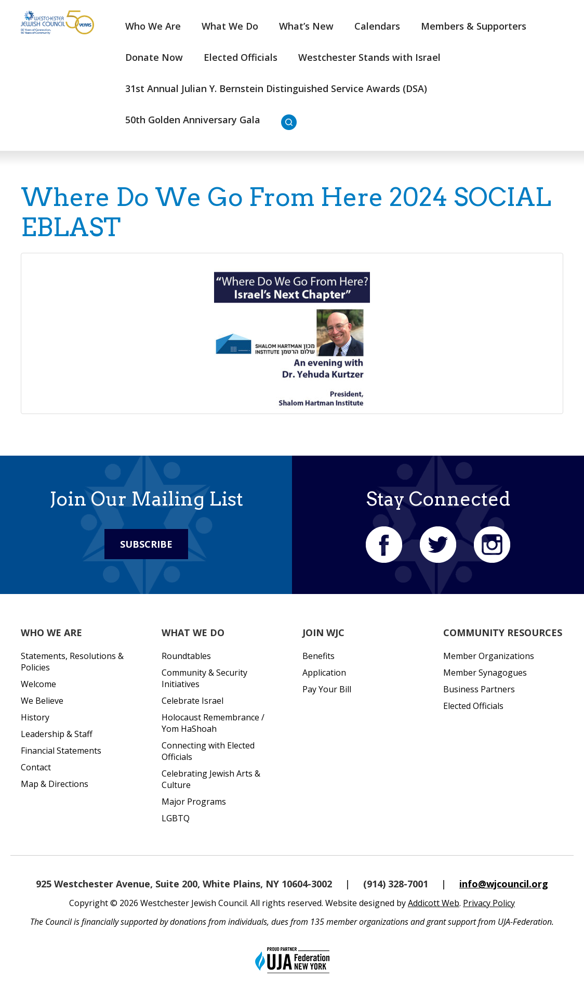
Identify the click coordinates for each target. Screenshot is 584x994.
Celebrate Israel (192, 700)
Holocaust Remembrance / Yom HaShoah (213, 723)
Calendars (377, 26)
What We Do (230, 26)
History (35, 717)
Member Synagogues (485, 672)
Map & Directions (54, 784)
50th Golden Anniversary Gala (192, 119)
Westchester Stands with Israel (369, 57)
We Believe (42, 700)
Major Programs (194, 801)
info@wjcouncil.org (503, 883)
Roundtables (186, 656)
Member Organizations (488, 656)
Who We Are (153, 26)
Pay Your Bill (326, 689)
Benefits (318, 656)
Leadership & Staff (56, 734)
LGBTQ (176, 818)
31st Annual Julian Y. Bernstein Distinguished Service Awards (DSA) (276, 88)
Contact (36, 767)
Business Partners (479, 689)
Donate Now (154, 57)
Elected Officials (240, 57)
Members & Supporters (473, 26)
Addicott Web (433, 903)
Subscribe (146, 544)
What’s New (306, 26)
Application (324, 672)
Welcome (38, 684)
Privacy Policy (489, 903)
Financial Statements (61, 750)
